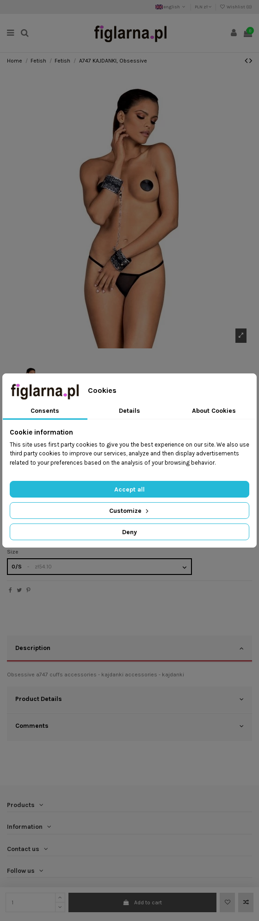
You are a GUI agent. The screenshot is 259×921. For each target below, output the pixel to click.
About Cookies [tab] (214, 411)
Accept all (129, 489)
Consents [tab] (45, 411)
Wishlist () (236, 7)
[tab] (129, 649)
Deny (129, 532)
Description (129, 648)
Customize (129, 511)
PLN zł (203, 7)
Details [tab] (129, 411)
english (171, 7)
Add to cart (142, 902)
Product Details (129, 699)
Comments (129, 726)
